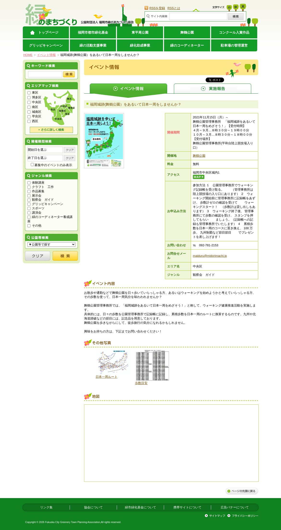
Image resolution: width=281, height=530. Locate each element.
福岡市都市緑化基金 (93, 32)
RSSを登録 (157, 8)
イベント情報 (46, 55)
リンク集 (46, 507)
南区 (32, 107)
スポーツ (35, 208)
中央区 (34, 102)
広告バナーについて (235, 507)
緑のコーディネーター (187, 45)
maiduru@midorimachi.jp (210, 256)
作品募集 (35, 191)
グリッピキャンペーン (46, 45)
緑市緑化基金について (140, 507)
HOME (27, 55)
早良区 (34, 116)
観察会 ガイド (40, 199)
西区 (32, 121)
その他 (34, 225)
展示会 (34, 195)
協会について (93, 507)
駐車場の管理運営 (234, 45)
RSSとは (173, 8)
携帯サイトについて (187, 507)
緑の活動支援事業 (92, 45)
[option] (113, 364)
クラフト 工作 (40, 187)
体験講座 (35, 182)
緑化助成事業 (140, 45)
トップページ (48, 32)
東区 (32, 92)
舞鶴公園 (187, 32)
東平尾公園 (140, 32)
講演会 (34, 212)
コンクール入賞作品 (234, 32)
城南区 (34, 112)
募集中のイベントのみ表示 (51, 165)
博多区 (34, 97)
